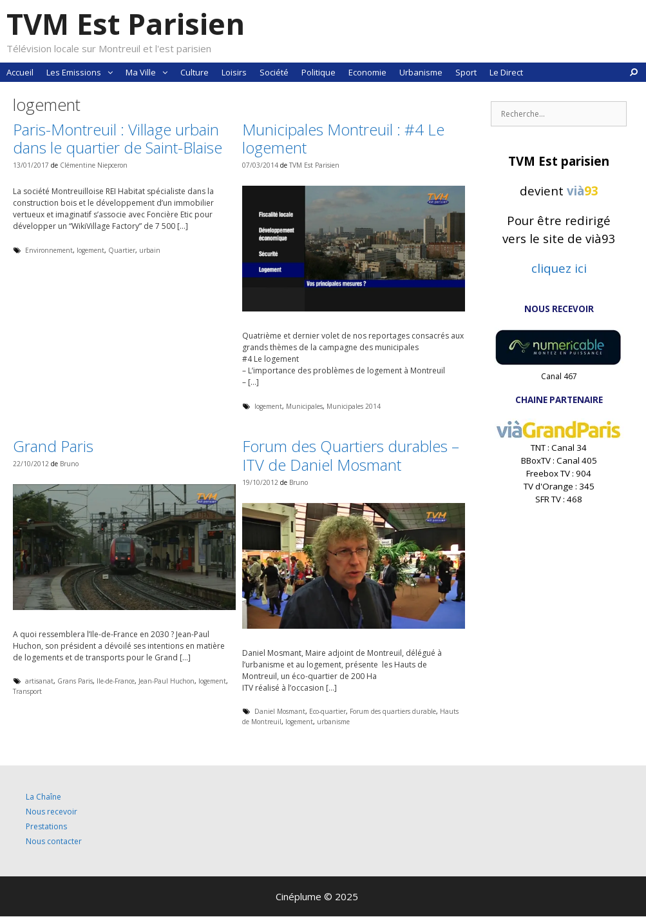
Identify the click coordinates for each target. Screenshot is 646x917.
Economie (367, 72)
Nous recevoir (51, 811)
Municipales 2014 (354, 406)
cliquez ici (559, 268)
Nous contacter (54, 841)
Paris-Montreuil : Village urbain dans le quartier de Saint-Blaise (117, 139)
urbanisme (333, 721)
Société (274, 72)
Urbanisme (420, 72)
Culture (194, 72)
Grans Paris (75, 680)
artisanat (39, 680)
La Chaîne (43, 796)
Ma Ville (150, 72)
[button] (110, 72)
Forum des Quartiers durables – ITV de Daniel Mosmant (350, 455)
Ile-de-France (116, 680)
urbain (149, 250)
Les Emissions (82, 72)
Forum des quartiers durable (393, 711)
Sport (466, 72)
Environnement (49, 250)
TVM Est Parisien (125, 23)
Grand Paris (53, 446)
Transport (27, 691)
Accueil (19, 72)
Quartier (121, 250)
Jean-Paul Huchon (166, 680)
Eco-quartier (327, 711)
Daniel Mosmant (279, 711)
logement (90, 250)
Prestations (46, 826)
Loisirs (234, 72)
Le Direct (506, 72)
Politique (318, 72)
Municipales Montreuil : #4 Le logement (343, 139)
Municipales (304, 406)
